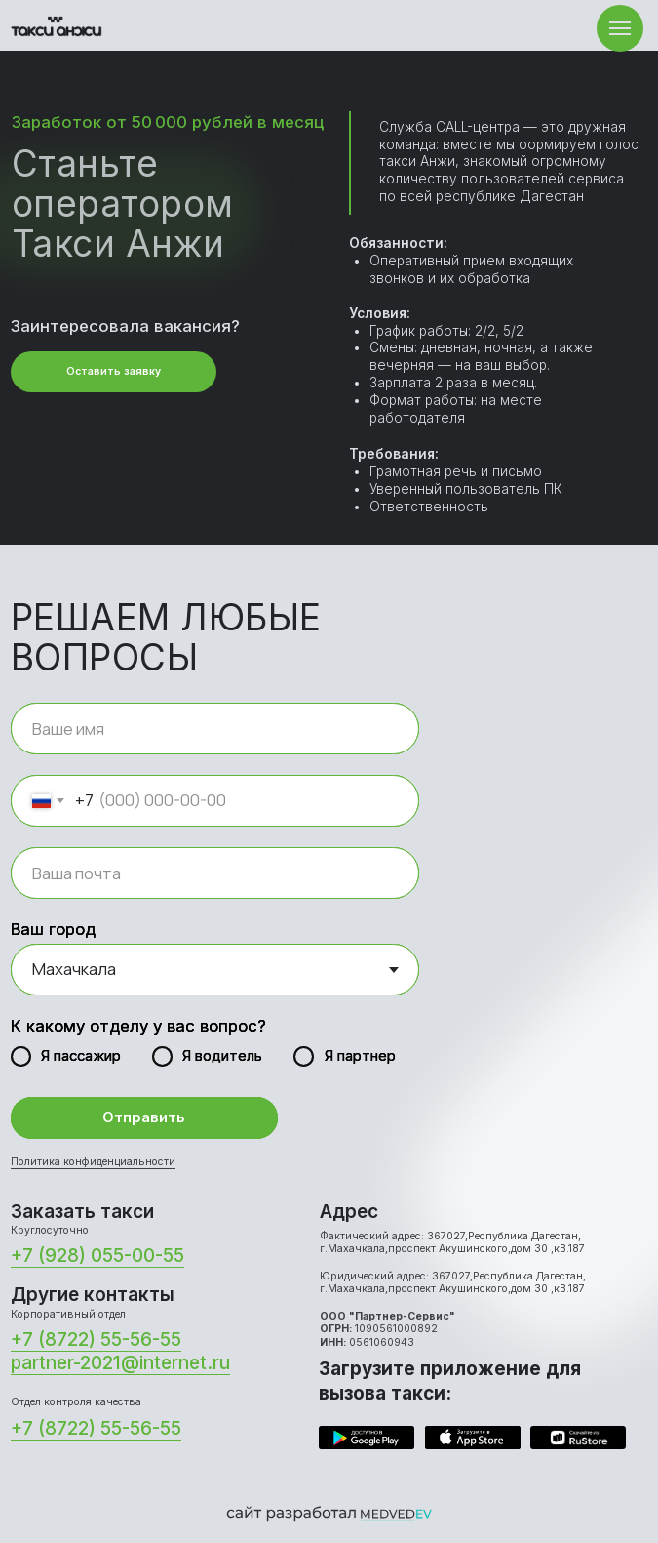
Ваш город (53, 929)
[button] (113, 371)
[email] (215, 873)
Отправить (143, 1117)
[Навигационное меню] (620, 28)
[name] (215, 728)
